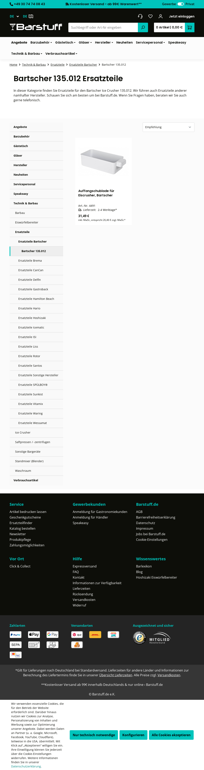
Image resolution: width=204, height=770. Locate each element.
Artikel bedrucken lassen (28, 512)
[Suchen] (143, 27)
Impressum (144, 528)
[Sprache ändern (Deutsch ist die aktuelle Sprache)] (16, 16)
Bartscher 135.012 (34, 251)
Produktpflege (20, 539)
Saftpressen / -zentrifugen (32, 442)
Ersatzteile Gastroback (33, 289)
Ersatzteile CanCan (30, 270)
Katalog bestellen (22, 528)
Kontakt (78, 577)
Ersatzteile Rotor (29, 356)
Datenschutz (145, 523)
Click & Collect (20, 566)
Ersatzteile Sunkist (30, 394)
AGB (139, 512)
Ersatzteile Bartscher (32, 241)
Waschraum (23, 471)
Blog (139, 572)
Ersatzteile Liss (28, 346)
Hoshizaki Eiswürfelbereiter (156, 577)
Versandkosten (84, 599)
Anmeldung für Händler (90, 517)
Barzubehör (21, 136)
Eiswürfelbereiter (26, 222)
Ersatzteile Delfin (29, 280)
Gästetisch (21, 146)
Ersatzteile (22, 232)
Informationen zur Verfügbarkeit (97, 583)
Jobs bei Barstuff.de (150, 534)
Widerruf (79, 605)
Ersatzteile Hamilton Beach (36, 299)
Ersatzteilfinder (21, 523)
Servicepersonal (24, 184)
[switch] (181, 4)
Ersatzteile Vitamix (30, 404)
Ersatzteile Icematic (31, 327)
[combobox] (103, 27)
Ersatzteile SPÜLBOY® (33, 385)
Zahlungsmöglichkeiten (27, 545)
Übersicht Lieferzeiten (115, 675)
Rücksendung (83, 594)
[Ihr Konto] (161, 16)
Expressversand (85, 566)
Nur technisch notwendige (94, 735)
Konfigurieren (133, 735)
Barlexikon (144, 566)
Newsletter (18, 534)
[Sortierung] (168, 127)
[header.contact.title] (140, 16)
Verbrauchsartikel (26, 480)
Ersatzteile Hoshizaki (32, 318)
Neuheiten (21, 174)
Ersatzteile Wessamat (32, 423)
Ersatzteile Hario (29, 308)
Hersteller (20, 165)
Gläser (18, 155)
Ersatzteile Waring (30, 413)
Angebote (20, 127)
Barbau (20, 213)
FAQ (76, 572)
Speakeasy (21, 194)
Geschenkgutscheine (25, 517)
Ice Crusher (22, 432)
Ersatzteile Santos (30, 365)
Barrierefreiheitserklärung (155, 517)
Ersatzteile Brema (30, 260)
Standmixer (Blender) (29, 461)
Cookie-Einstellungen (152, 539)
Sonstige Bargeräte (27, 451)
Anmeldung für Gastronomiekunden (100, 512)
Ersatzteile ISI (27, 337)
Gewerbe (169, 4)
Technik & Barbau (26, 203)
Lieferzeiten (81, 588)
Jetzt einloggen (181, 16)
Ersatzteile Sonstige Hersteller (38, 375)
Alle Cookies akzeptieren (171, 735)
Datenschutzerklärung (26, 766)
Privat (189, 4)
